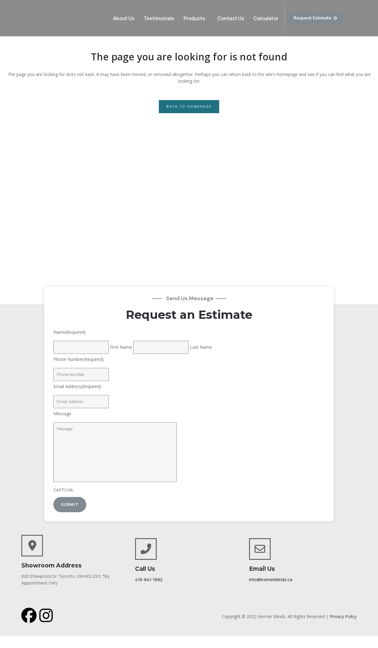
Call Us (145, 568)
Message (62, 413)
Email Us (262, 568)
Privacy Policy (343, 616)
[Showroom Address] (32, 545)
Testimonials (159, 18)
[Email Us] (260, 549)
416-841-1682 (148, 579)
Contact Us (230, 18)
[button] (196, 18)
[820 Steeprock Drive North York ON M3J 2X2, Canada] (189, 225)
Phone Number (78, 359)
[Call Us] (146, 549)
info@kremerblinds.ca (270, 579)
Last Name (201, 347)
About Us (123, 18)
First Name (121, 347)
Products (194, 18)
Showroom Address (51, 565)
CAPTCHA (63, 490)
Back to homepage (189, 107)
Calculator (265, 18)
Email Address (77, 386)
